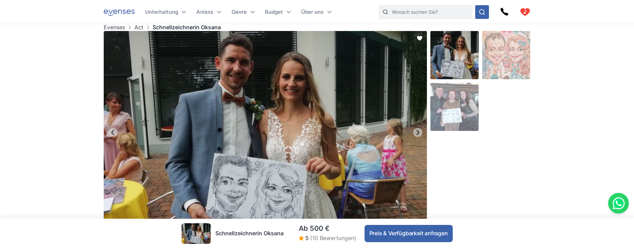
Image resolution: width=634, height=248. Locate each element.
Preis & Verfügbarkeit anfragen (408, 233)
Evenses (114, 27)
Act (138, 27)
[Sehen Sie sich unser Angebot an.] (482, 12)
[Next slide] (417, 132)
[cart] (525, 12)
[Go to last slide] (112, 132)
